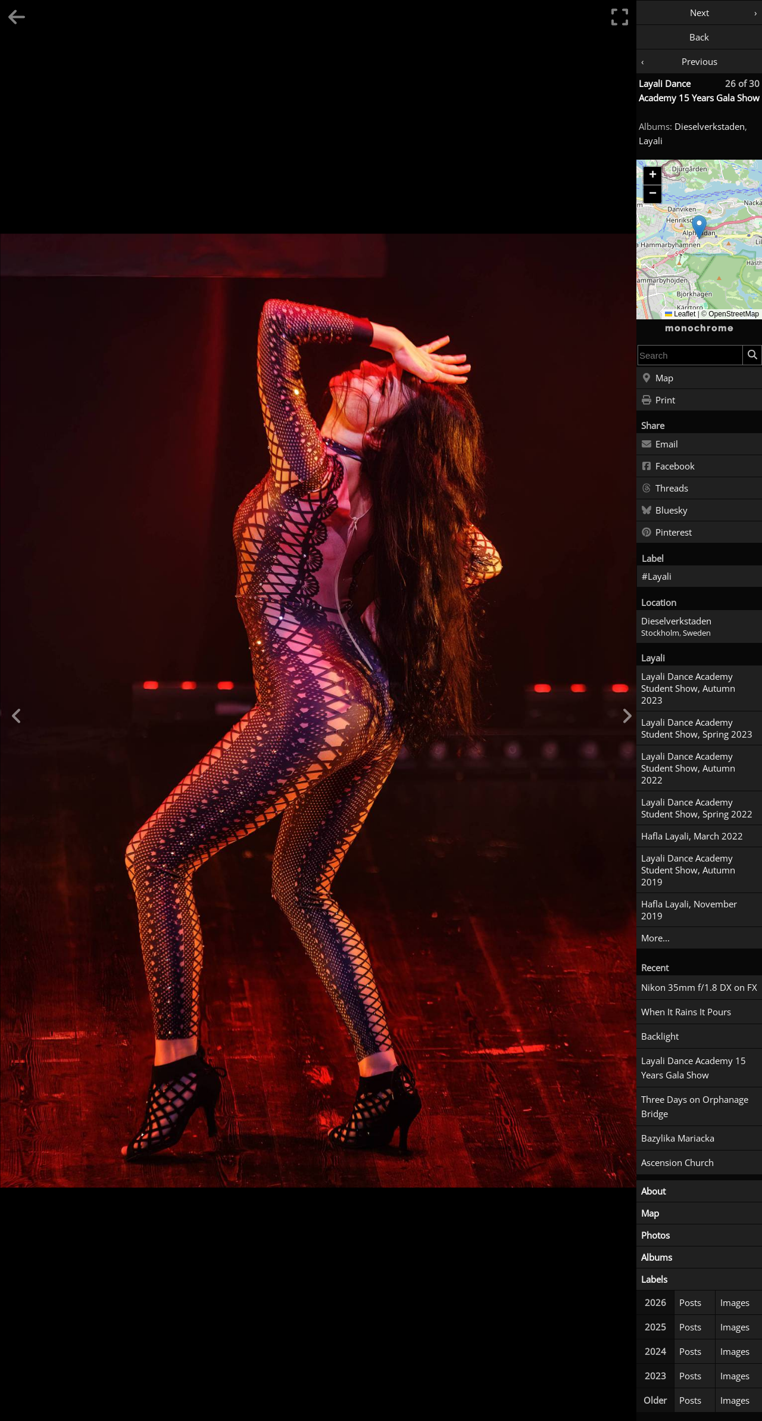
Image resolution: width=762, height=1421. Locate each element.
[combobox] (690, 355)
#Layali (657, 576)
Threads (664, 488)
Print (658, 400)
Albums (656, 1257)
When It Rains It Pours (686, 1012)
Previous (699, 61)
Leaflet (680, 314)
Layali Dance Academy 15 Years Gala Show (693, 1068)
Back (699, 37)
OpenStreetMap (733, 314)
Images (734, 1302)
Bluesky (664, 510)
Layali (651, 141)
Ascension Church (677, 1162)
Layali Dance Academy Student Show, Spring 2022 (696, 808)
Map (657, 378)
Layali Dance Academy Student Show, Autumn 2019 (688, 870)
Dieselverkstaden (709, 126)
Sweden (697, 633)
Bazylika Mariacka (677, 1138)
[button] (699, 227)
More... (655, 938)
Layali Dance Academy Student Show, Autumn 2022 (688, 768)
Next (699, 12)
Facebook (668, 466)
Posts (690, 1302)
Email (659, 444)
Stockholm (660, 633)
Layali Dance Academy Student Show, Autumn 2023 (688, 688)
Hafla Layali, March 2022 (692, 836)
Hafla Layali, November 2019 (689, 910)
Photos (655, 1235)
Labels (654, 1279)
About (653, 1191)
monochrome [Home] (699, 328)
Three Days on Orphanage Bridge (694, 1106)
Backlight (660, 1036)
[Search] (751, 355)
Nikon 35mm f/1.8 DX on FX (699, 987)
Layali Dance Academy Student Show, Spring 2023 (696, 728)
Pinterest (666, 532)
